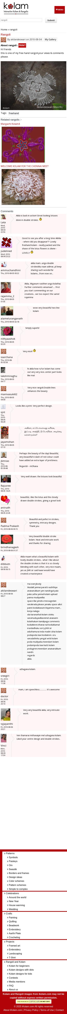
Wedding (13, 909)
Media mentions (17, 981)
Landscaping (15, 953)
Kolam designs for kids (20, 974)
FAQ (11, 985)
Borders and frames (19, 873)
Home (4, 29)
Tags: (4, 113)
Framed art (14, 945)
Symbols (13, 857)
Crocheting (14, 937)
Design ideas (15, 877)
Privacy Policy (31, 1010)
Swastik (13, 869)
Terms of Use (47, 1010)
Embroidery (15, 929)
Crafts (9, 913)
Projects (10, 941)
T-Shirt (12, 957)
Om (11, 865)
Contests (13, 978)
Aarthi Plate (15, 933)
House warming (17, 905)
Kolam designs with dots (21, 970)
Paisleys (13, 861)
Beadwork (14, 925)
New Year (14, 901)
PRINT (22, 45)
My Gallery (50, 39)
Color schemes (16, 881)
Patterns (10, 853)
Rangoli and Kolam (15, 962)
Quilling (12, 921)
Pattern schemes (17, 885)
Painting (13, 917)
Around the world (17, 897)
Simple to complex (18, 889)
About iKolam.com (12, 1010)
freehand (14, 113)
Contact (60, 1010)
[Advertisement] (35, 805)
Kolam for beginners (19, 966)
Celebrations (12, 893)
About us (13, 989)
